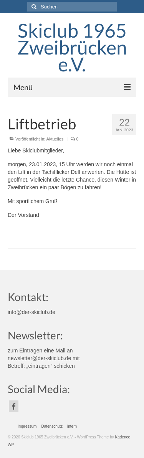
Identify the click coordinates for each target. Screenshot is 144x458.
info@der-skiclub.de (31, 312)
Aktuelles (55, 139)
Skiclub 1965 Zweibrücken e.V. (72, 47)
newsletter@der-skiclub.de (39, 358)
